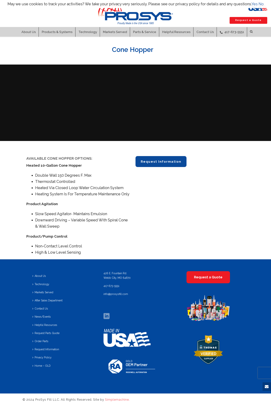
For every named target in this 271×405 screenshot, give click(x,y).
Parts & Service (144, 32)
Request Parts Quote (45, 333)
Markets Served (115, 32)
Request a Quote (248, 20)
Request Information (45, 349)
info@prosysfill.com (116, 294)
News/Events (41, 316)
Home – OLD (41, 365)
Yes (254, 4)
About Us (28, 32)
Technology (87, 32)
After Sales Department (47, 300)
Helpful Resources (176, 32)
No (261, 4)
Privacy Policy (42, 357)
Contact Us (205, 32)
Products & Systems (57, 32)
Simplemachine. (117, 399)
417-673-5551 (232, 32)
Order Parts (40, 341)
